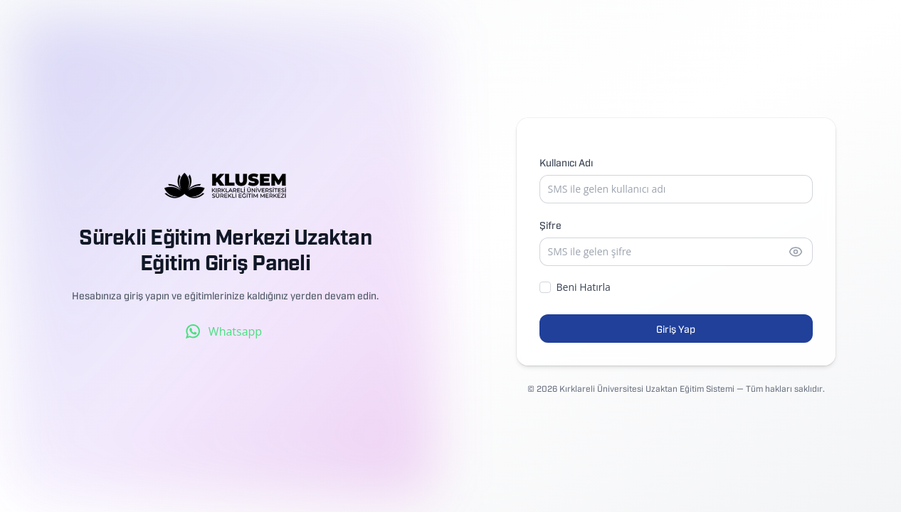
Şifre (550, 224)
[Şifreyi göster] (795, 251)
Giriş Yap (675, 328)
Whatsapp (224, 331)
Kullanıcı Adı (566, 162)
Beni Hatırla (575, 287)
